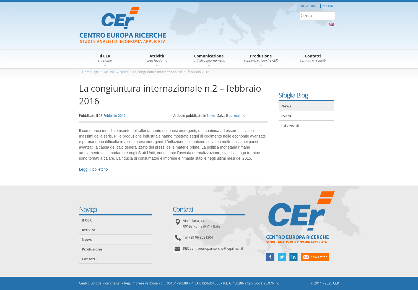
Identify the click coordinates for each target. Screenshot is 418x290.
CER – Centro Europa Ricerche (122, 25)
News (124, 72)
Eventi (287, 115)
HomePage (90, 72)
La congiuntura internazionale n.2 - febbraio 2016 (171, 72)
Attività (88, 229)
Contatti (89, 258)
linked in (293, 257)
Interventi (290, 125)
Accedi (328, 6)
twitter (282, 257)
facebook (270, 257)
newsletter (315, 257)
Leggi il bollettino (93, 169)
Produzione (92, 249)
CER (336, 283)
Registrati (309, 6)
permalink (236, 115)
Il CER (87, 220)
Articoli (109, 72)
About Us (331, 24)
